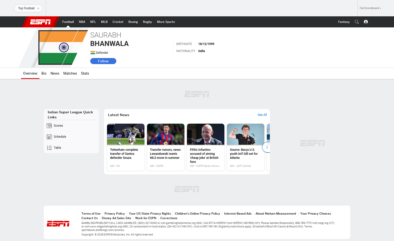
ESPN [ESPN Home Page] (40, 21)
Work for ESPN (145, 218)
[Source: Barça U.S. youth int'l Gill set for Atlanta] (245, 147)
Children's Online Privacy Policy (197, 213)
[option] (125, 147)
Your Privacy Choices (315, 213)
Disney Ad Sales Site (116, 218)
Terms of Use (91, 213)
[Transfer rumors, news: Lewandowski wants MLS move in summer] (165, 147)
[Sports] (28, 8)
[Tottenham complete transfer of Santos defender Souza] (125, 147)
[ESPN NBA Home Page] (82, 21)
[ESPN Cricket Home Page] (118, 21)
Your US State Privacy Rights (150, 213)
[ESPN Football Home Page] (68, 21)
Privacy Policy (115, 213)
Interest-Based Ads (238, 213)
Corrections (168, 218)
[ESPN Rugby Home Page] (147, 21)
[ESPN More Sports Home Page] (166, 21)
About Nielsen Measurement (276, 213)
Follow (103, 61)
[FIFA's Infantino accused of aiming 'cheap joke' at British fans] (205, 147)
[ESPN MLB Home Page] (104, 21)
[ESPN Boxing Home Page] (133, 21)
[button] (357, 22)
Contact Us (89, 218)
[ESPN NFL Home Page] (93, 21)
